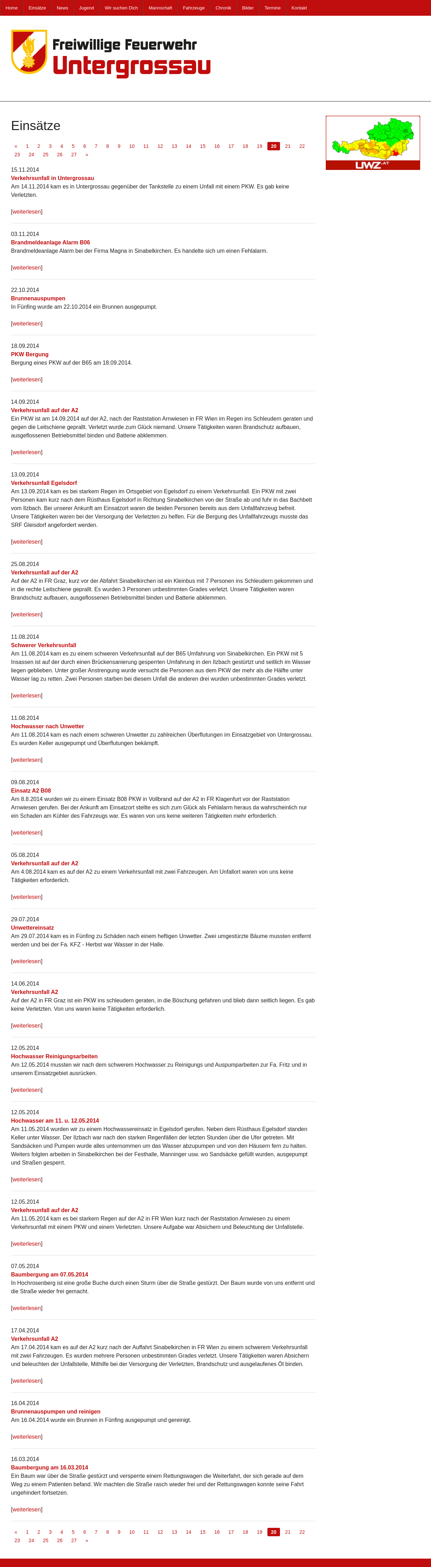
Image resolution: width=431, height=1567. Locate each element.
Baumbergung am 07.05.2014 (49, 1275)
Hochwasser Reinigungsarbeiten (54, 1056)
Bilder (248, 7)
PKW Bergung (30, 354)
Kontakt (299, 7)
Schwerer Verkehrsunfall (44, 645)
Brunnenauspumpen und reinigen (56, 1412)
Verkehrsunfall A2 (34, 992)
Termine (273, 7)
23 (17, 154)
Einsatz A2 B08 (31, 791)
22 (302, 146)
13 (174, 146)
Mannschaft (160, 7)
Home (12, 7)
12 (160, 146)
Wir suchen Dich (121, 7)
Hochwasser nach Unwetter (47, 726)
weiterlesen (27, 212)
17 (231, 146)
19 (260, 146)
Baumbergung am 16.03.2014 (49, 1468)
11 (146, 146)
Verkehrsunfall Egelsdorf (44, 483)
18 (245, 146)
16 (217, 146)
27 (74, 154)
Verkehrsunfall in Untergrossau (52, 178)
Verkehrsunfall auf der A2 (44, 410)
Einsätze (37, 7)
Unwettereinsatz (32, 928)
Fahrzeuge (194, 7)
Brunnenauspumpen (38, 298)
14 (189, 146)
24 (31, 154)
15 (203, 146)
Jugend (86, 7)
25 (46, 154)
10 (132, 146)
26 (60, 154)
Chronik (223, 7)
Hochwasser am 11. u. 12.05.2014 (55, 1121)
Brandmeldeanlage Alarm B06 (50, 242)
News (63, 7)
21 (288, 146)
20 (273, 146)
